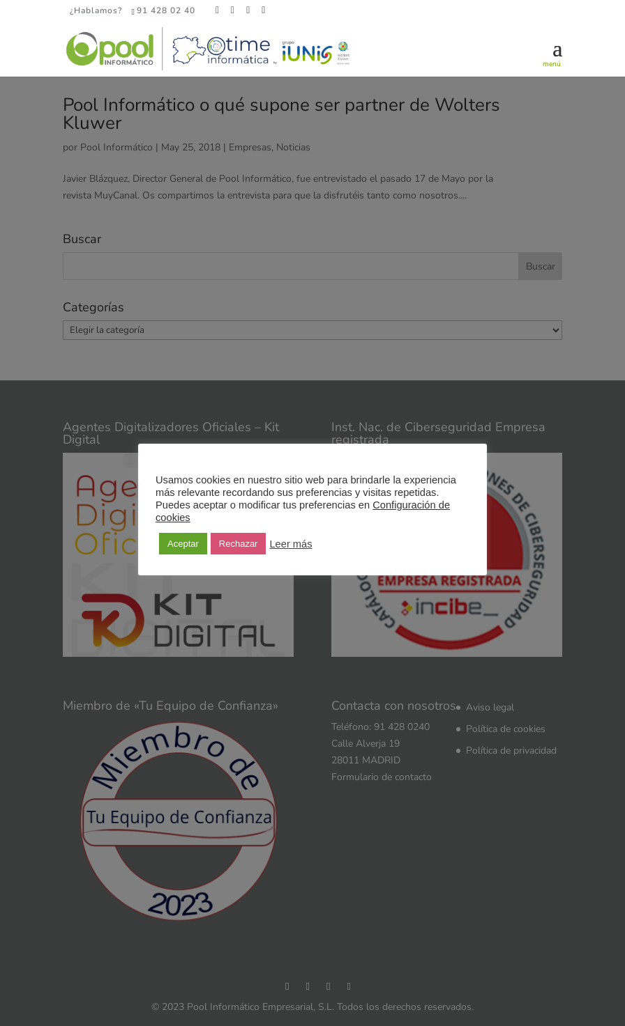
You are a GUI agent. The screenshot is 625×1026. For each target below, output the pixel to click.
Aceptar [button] (183, 543)
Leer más (290, 544)
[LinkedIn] (248, 10)
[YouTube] (264, 10)
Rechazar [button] (238, 543)
